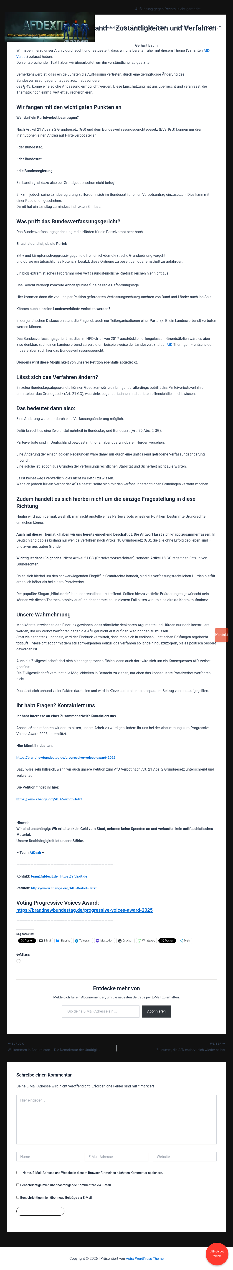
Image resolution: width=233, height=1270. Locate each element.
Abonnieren (156, 1011)
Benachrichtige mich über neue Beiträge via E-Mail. (56, 1198)
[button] (189, 27)
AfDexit (36, 852)
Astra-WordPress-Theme (145, 1258)
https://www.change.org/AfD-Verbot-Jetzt (65, 888)
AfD (170, 344)
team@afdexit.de (44, 876)
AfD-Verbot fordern (217, 1254)
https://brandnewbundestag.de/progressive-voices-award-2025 (68, 757)
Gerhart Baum (145, 45)
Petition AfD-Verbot (149, 27)
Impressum (208, 27)
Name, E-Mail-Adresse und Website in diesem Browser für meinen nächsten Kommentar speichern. (93, 1173)
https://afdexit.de (76, 876)
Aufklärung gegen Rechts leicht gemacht (167, 9)
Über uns (182, 27)
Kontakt (221, 635)
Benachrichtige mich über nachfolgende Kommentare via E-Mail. (66, 1185)
